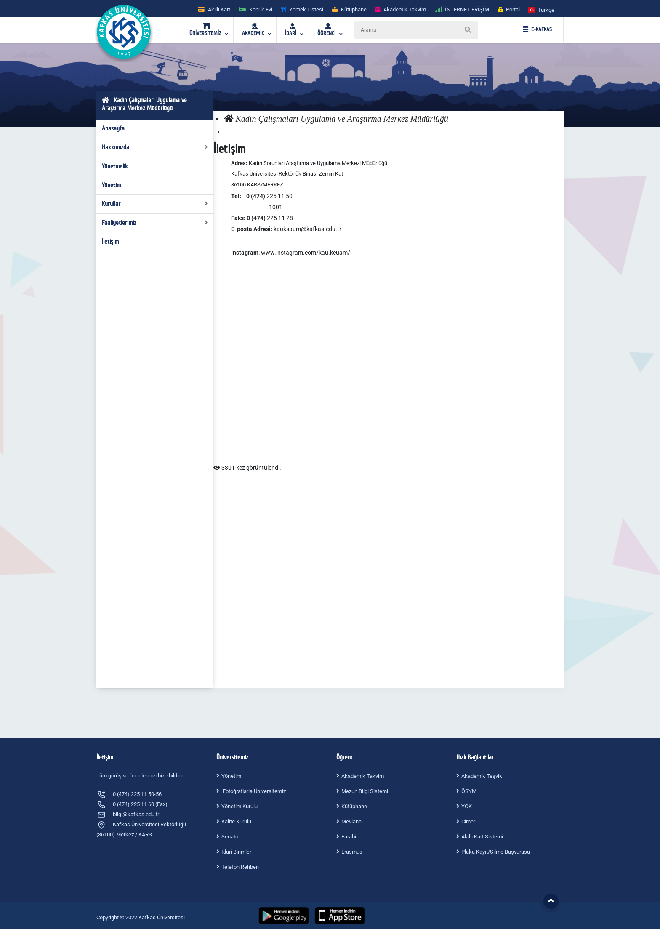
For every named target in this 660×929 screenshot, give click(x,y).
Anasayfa (113, 128)
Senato (229, 836)
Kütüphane (354, 806)
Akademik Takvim (362, 776)
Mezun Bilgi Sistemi (364, 791)
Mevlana (351, 821)
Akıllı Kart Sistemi (482, 836)
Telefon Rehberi (240, 867)
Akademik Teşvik (481, 776)
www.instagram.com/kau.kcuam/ (305, 252)
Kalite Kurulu (236, 821)
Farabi (348, 836)
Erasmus (351, 852)
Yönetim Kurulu (239, 806)
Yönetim (111, 185)
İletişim (110, 241)
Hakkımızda (155, 147)
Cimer (468, 821)
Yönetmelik (115, 166)
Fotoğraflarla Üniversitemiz (253, 791)
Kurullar (155, 204)
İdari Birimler (236, 852)
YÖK (466, 806)
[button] (541, 9)
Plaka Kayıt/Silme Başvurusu (495, 852)
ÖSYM (468, 791)
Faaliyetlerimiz (155, 222)
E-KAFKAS (537, 29)
